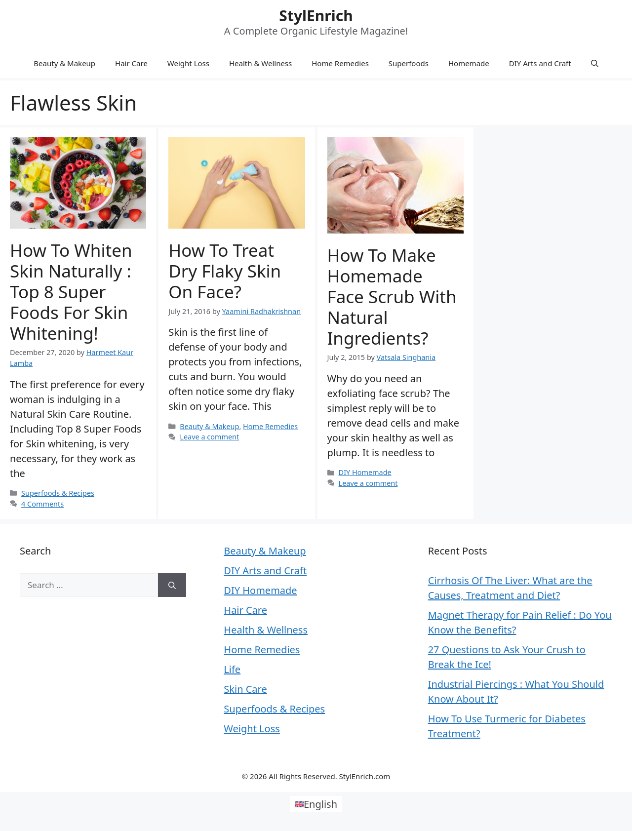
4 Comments (42, 504)
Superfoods (409, 63)
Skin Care (245, 689)
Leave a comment (209, 436)
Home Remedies (340, 63)
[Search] (172, 585)
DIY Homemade (365, 472)
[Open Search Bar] (594, 63)
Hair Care (131, 63)
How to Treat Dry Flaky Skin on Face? (224, 270)
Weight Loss (188, 63)
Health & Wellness (260, 63)
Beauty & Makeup (64, 63)
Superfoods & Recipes (57, 493)
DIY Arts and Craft (540, 63)
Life (232, 669)
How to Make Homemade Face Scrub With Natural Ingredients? (392, 296)
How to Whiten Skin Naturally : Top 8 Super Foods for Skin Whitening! (71, 291)
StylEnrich (316, 15)
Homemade (468, 63)
